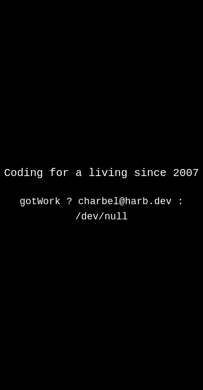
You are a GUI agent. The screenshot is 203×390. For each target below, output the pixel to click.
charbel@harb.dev (125, 201)
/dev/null (101, 216)
